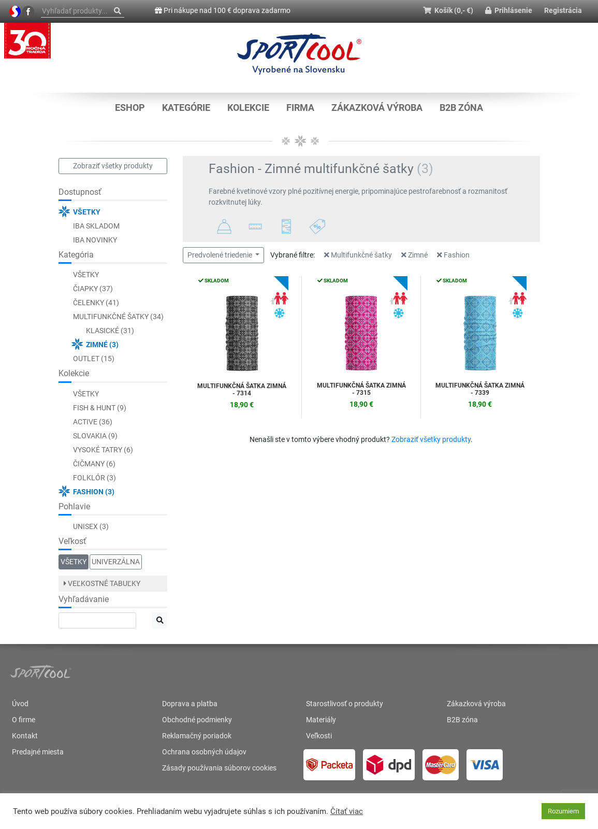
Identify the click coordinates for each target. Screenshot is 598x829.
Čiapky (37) (93, 288)
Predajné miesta (38, 752)
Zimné (414, 255)
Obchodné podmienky (197, 720)
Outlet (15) (93, 358)
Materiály (321, 720)
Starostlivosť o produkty (344, 703)
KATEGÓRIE (186, 107)
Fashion (453, 255)
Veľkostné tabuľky (102, 583)
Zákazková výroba (376, 107)
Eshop (130, 107)
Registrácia (563, 10)
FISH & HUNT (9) (99, 408)
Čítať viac (346, 811)
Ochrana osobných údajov (204, 752)
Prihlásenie (508, 10)
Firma (300, 107)
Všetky (86, 212)
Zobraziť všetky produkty (113, 166)
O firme (23, 720)
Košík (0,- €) (448, 10)
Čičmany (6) (94, 464)
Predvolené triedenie (220, 255)
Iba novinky (95, 240)
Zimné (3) (102, 344)
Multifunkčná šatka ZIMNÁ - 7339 (479, 389)
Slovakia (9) (95, 436)
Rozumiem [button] (563, 811)
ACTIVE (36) (92, 422)
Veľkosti (319, 736)
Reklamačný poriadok (196, 736)
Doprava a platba (189, 703)
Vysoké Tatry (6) (103, 450)
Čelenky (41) (96, 302)
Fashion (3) (93, 492)
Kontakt (25, 736)
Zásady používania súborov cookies (219, 768)
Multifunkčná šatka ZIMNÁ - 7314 (241, 389)
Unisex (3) (91, 526)
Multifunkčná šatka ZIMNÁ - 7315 (361, 389)
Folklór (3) (94, 478)
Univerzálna (116, 562)
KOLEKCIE (248, 107)
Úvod (20, 703)
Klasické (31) (110, 330)
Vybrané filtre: (292, 255)
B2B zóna (461, 107)
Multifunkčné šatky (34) (118, 316)
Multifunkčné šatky (358, 255)
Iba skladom (96, 226)
